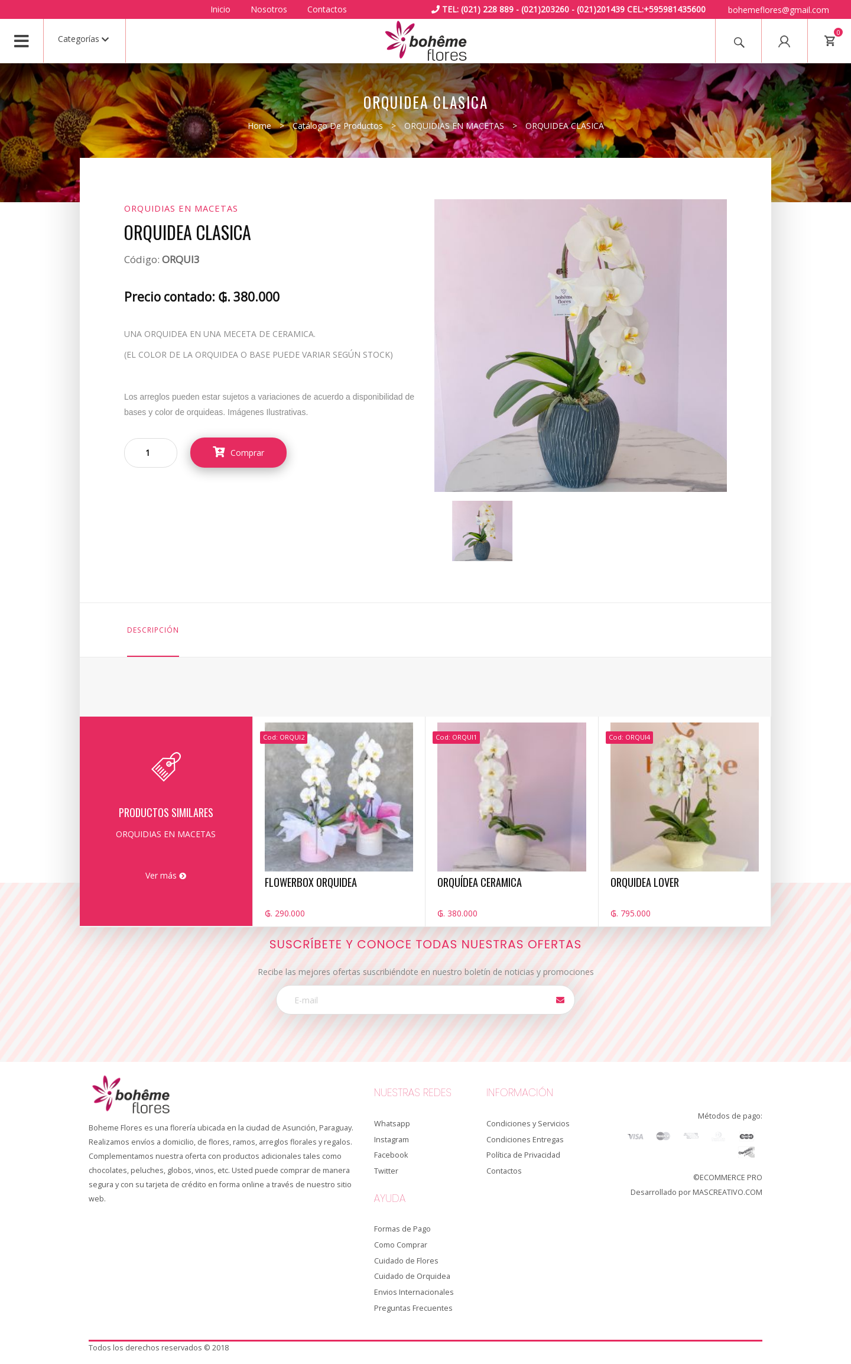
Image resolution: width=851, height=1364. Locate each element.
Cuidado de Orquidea (412, 1276)
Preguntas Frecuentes (413, 1308)
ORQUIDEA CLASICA (564, 125)
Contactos (327, 9)
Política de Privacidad (523, 1155)
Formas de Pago (402, 1229)
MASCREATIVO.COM (727, 1192)
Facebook (391, 1155)
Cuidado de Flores (406, 1261)
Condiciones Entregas (525, 1140)
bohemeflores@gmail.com (778, 9)
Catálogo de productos (338, 125)
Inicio (220, 9)
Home (259, 125)
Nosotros (269, 9)
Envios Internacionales (414, 1292)
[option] (482, 531)
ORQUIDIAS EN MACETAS (454, 125)
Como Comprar (400, 1245)
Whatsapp (392, 1124)
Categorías (83, 38)
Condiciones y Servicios (528, 1124)
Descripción (153, 629)
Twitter (386, 1171)
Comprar (238, 452)
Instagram (391, 1140)
